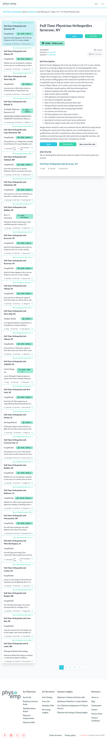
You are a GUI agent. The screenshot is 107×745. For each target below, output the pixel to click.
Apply (74, 36)
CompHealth (51, 52)
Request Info (68, 144)
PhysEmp (84, 735)
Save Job (93, 36)
